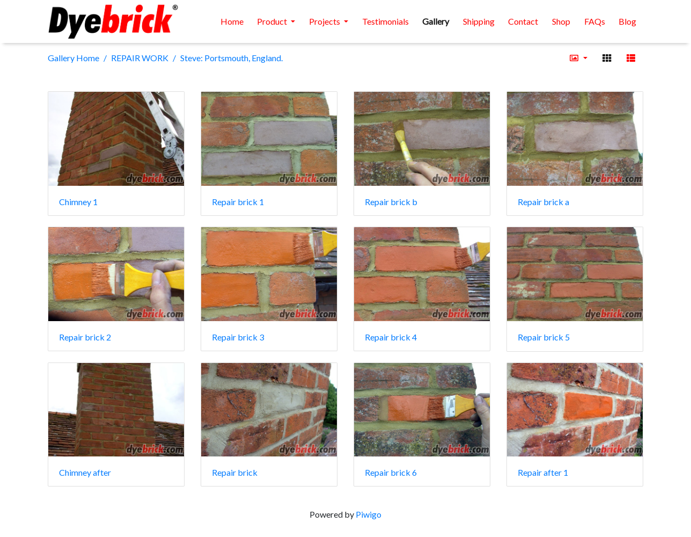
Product (273, 21)
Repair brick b (391, 202)
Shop (561, 21)
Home (232, 21)
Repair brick (235, 472)
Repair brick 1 (238, 202)
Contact (523, 21)
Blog (627, 21)
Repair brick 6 (391, 472)
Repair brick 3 (238, 337)
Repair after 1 (543, 472)
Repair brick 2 (85, 337)
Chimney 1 (78, 202)
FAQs (594, 21)
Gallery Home (73, 58)
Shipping (479, 21)
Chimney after (85, 472)
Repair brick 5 (544, 337)
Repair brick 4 (391, 337)
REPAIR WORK (139, 58)
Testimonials (385, 21)
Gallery (435, 21)
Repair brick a (543, 202)
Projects (325, 21)
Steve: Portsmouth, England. (231, 58)
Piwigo (368, 514)
